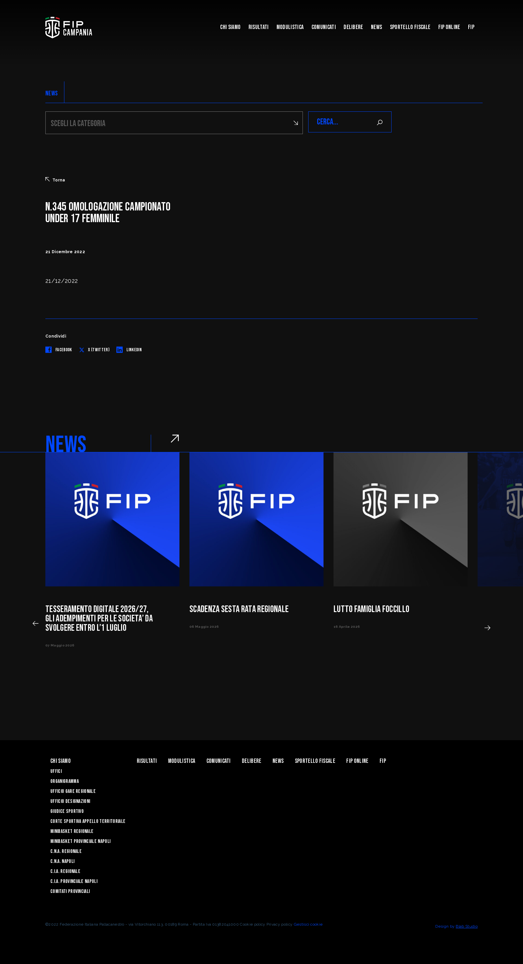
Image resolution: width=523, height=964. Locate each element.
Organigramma (64, 780)
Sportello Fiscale (410, 27)
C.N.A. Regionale (66, 850)
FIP (471, 27)
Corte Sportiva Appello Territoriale (87, 820)
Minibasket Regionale (71, 830)
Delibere (353, 27)
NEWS (51, 93)
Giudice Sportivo (67, 810)
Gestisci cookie (308, 923)
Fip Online (449, 27)
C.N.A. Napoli (62, 860)
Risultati (258, 27)
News (376, 27)
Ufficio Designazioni (70, 800)
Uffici (56, 770)
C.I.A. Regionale (65, 870)
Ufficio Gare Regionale (73, 790)
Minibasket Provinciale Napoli (80, 840)
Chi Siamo (230, 27)
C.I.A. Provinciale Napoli (73, 880)
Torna (55, 178)
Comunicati (324, 27)
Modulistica (290, 27)
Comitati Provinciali (70, 890)
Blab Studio (467, 925)
